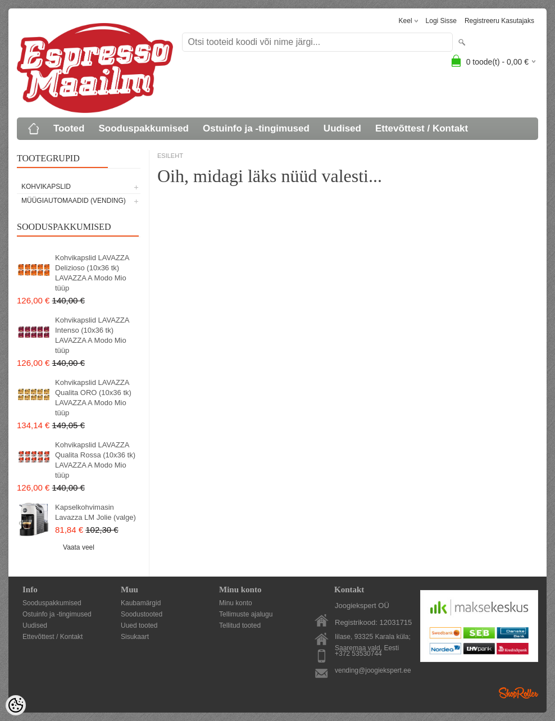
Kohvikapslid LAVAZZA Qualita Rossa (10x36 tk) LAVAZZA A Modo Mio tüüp (95, 460)
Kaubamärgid (141, 603)
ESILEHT (170, 155)
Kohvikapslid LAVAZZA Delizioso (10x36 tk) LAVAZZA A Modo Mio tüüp (92, 272)
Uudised (342, 128)
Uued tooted (139, 625)
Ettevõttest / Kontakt (421, 128)
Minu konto (235, 603)
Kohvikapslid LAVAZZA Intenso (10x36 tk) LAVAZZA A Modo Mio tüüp (92, 335)
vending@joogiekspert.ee (373, 670)
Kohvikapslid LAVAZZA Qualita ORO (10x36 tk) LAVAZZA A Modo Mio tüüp (93, 397)
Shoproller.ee (518, 693)
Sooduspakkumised (143, 128)
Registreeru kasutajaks (499, 21)
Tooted (68, 128)
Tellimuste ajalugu (245, 614)
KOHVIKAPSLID (46, 187)
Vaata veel (78, 547)
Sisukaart (135, 637)
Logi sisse (441, 21)
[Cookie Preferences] (16, 705)
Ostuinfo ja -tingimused (256, 128)
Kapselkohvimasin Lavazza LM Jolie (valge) (95, 512)
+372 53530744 (358, 653)
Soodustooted (141, 614)
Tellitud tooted (240, 625)
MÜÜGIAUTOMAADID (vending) (73, 201)
